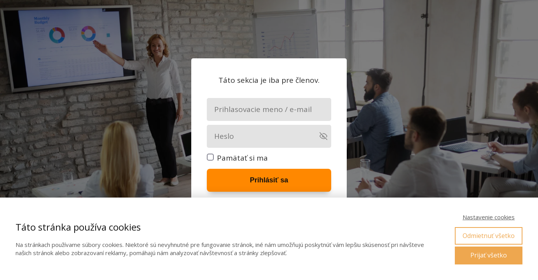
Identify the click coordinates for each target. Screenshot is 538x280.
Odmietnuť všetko (489, 235)
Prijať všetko (488, 255)
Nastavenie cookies (489, 217)
